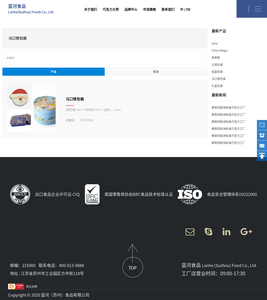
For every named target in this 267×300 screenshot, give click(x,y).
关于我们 (90, 9)
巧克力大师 (111, 9)
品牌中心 (130, 9)
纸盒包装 (217, 71)
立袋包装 (217, 64)
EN (188, 9)
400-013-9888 (71, 265)
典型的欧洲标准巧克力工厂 (228, 107)
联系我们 (168, 9)
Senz (215, 43)
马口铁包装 (75, 99)
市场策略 (149, 9)
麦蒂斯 (216, 57)
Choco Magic (220, 50)
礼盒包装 (217, 85)
